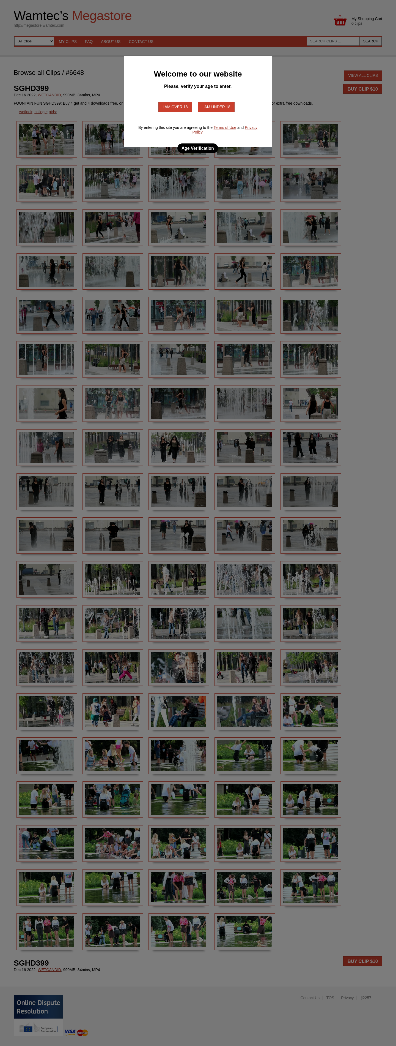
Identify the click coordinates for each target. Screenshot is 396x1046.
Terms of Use (225, 127)
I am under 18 (216, 107)
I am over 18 (175, 107)
